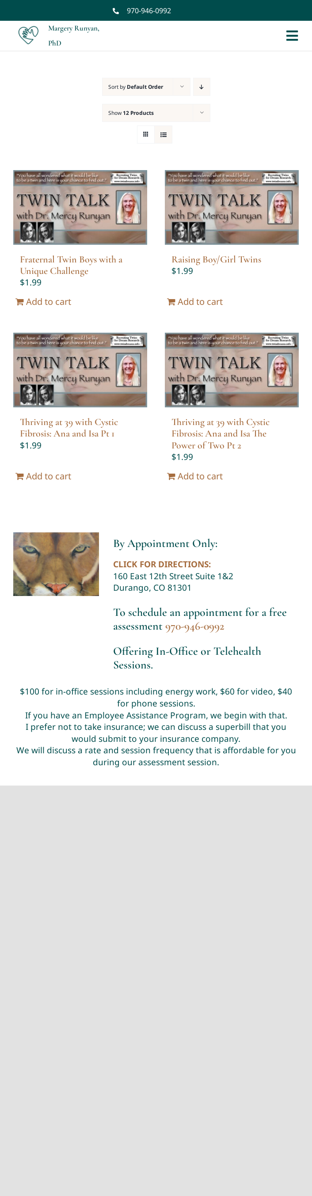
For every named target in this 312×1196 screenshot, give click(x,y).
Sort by (135, 87)
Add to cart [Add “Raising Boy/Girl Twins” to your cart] (200, 302)
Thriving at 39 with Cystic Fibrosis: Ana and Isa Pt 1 (69, 427)
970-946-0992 (149, 10)
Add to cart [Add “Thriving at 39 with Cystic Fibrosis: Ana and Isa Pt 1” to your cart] (48, 476)
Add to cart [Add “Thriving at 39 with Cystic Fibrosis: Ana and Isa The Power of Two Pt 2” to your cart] (200, 476)
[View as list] (163, 134)
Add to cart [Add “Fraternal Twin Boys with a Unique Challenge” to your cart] (48, 302)
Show (131, 113)
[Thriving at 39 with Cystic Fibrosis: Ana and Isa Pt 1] (80, 370)
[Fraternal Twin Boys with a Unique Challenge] (80, 207)
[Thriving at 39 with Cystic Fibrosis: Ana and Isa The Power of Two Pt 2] (232, 370)
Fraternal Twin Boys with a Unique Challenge (71, 265)
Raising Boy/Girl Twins (216, 259)
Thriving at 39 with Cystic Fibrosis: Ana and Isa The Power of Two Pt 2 (220, 433)
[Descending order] (201, 87)
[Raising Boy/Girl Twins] (232, 207)
